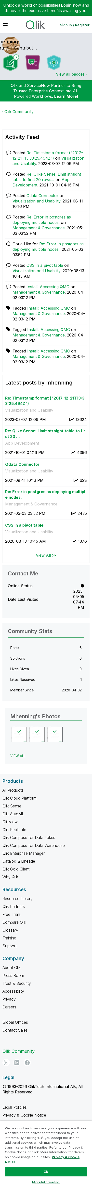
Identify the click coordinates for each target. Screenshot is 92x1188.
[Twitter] (6, 1062)
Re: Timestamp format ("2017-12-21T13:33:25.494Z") (44, 401)
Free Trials (11, 914)
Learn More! (66, 96)
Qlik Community (19, 111)
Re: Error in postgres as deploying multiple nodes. (45, 494)
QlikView (10, 821)
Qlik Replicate (14, 829)
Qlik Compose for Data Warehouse (33, 845)
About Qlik (11, 967)
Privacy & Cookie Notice (24, 1115)
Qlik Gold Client (15, 869)
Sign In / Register (75, 25)
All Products (13, 790)
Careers (9, 1006)
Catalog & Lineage (18, 861)
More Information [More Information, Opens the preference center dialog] (46, 1182)
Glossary (10, 930)
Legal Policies (14, 1107)
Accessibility (13, 991)
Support (9, 945)
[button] (19, 734)
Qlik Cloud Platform (19, 798)
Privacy (9, 999)
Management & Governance (39, 227)
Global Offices (15, 1022)
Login (66, 5)
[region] (46, 1154)
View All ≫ (46, 554)
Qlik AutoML (13, 813)
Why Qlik (10, 876)
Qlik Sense (11, 805)
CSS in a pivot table (44, 265)
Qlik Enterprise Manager (23, 853)
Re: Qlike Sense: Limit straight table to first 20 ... (45, 433)
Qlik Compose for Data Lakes (28, 837)
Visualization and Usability (36, 201)
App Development (22, 443)
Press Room (13, 975)
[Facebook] (27, 1062)
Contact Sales (15, 1030)
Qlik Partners (13, 906)
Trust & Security (16, 983)
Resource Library (17, 898)
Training (9, 938)
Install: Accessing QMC (47, 286)
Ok (46, 1171)
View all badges (70, 74)
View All (18, 756)
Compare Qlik (14, 922)
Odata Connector (42, 195)
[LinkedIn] (16, 1062)
